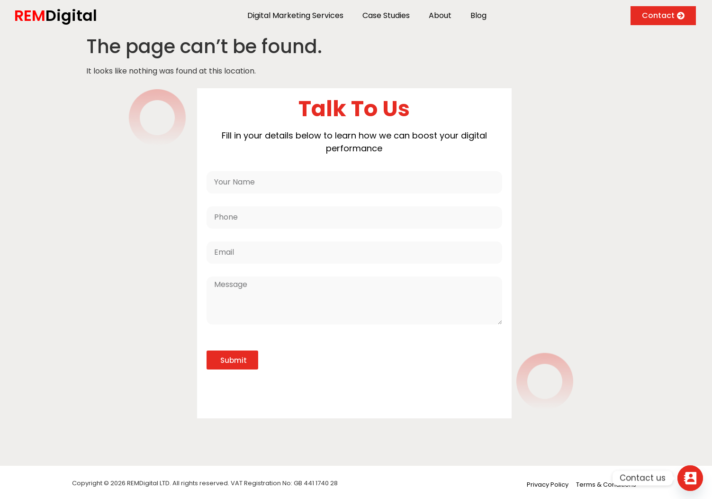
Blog (478, 15)
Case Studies (386, 15)
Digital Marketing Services (295, 15)
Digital (55, 15)
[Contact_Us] (690, 478)
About (440, 15)
